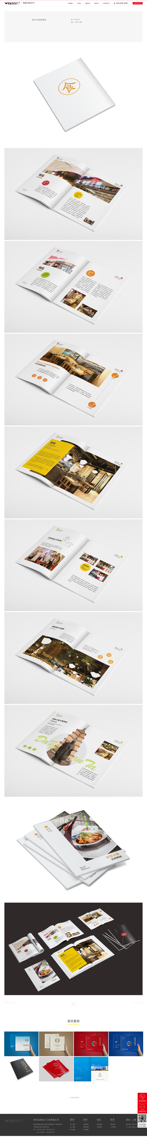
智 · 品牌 (72, 1125)
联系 (112, 1120)
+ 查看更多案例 (73, 1098)
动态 (99, 1120)
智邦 (85, 1120)
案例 (72, 1120)
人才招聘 (113, 1128)
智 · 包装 (72, 1128)
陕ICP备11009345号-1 (132, 1125)
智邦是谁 (86, 1125)
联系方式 (113, 1125)
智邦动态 (99, 1125)
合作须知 (86, 1130)
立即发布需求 (138, 3)
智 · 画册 (72, 1130)
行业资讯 (99, 1128)
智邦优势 (86, 1128)
